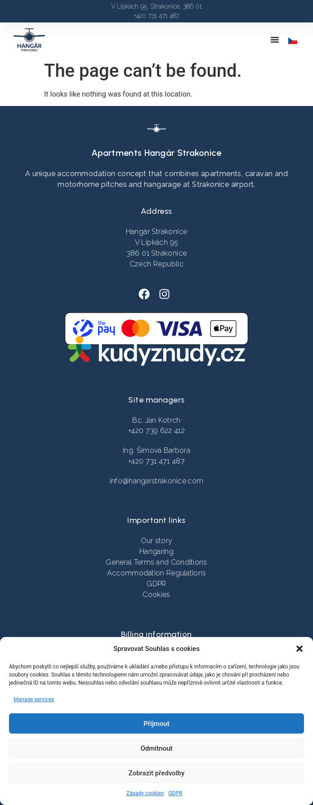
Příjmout (156, 724)
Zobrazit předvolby (157, 773)
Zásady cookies (145, 793)
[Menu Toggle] (274, 39)
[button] (299, 648)
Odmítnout (157, 748)
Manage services (33, 699)
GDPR (175, 793)
